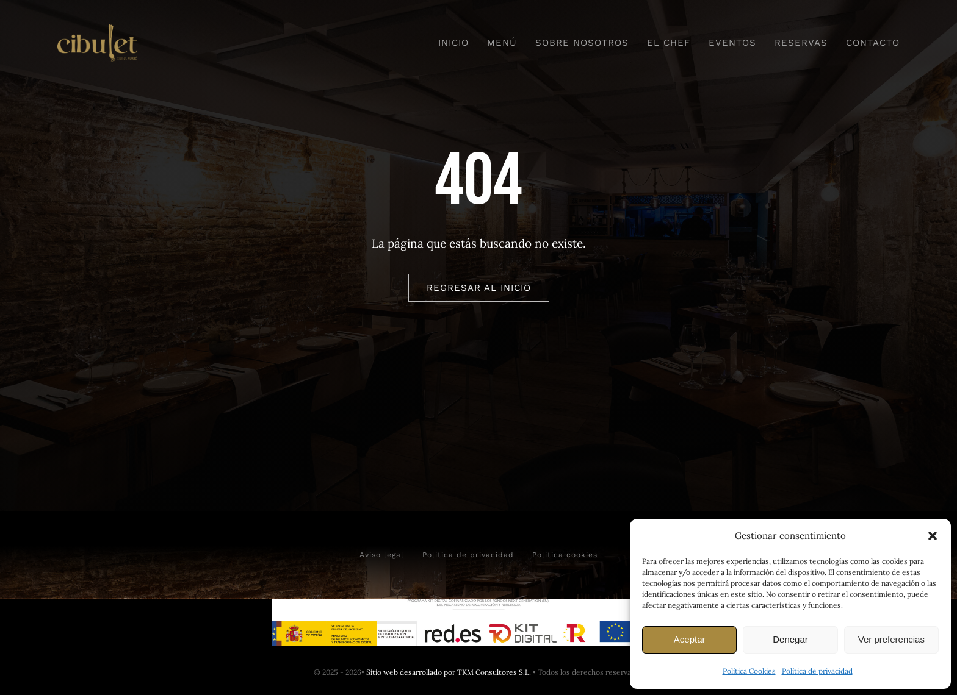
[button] (932, 536)
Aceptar (690, 639)
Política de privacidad (817, 670)
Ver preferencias (891, 639)
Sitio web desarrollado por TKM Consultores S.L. (448, 672)
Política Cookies (749, 670)
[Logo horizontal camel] (97, 30)
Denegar (790, 639)
